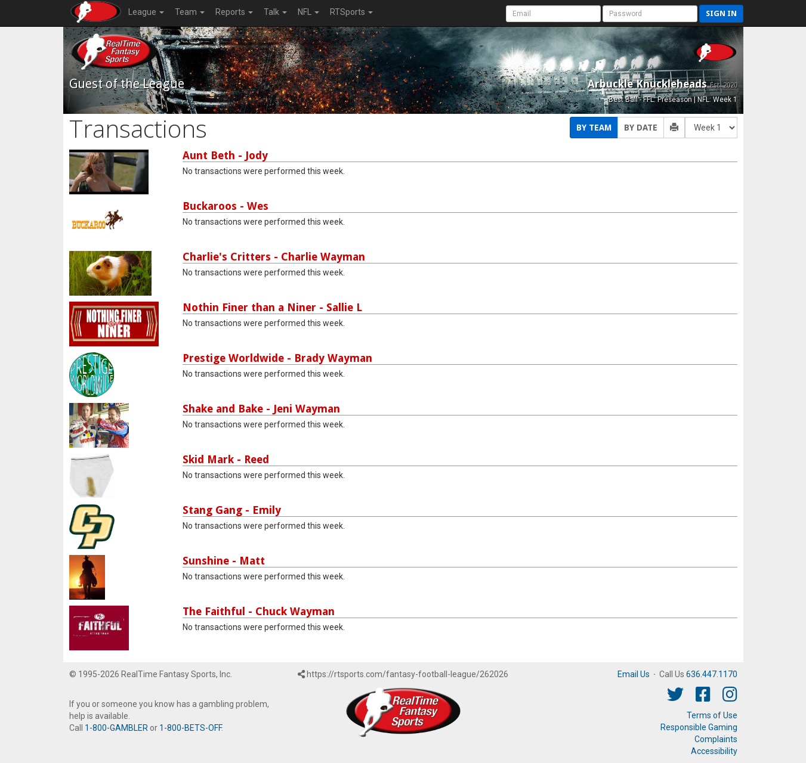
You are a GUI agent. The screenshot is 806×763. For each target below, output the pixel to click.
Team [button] (190, 12)
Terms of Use (712, 715)
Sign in (721, 13)
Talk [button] (275, 12)
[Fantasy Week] (711, 127)
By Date (640, 127)
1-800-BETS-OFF (190, 728)
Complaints (715, 739)
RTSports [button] (351, 12)
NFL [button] (308, 12)
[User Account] (553, 13)
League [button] (146, 12)
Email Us (633, 674)
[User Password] (650, 13)
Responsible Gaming (698, 727)
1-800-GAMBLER (116, 728)
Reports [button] (234, 12)
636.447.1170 (711, 674)
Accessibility (714, 751)
